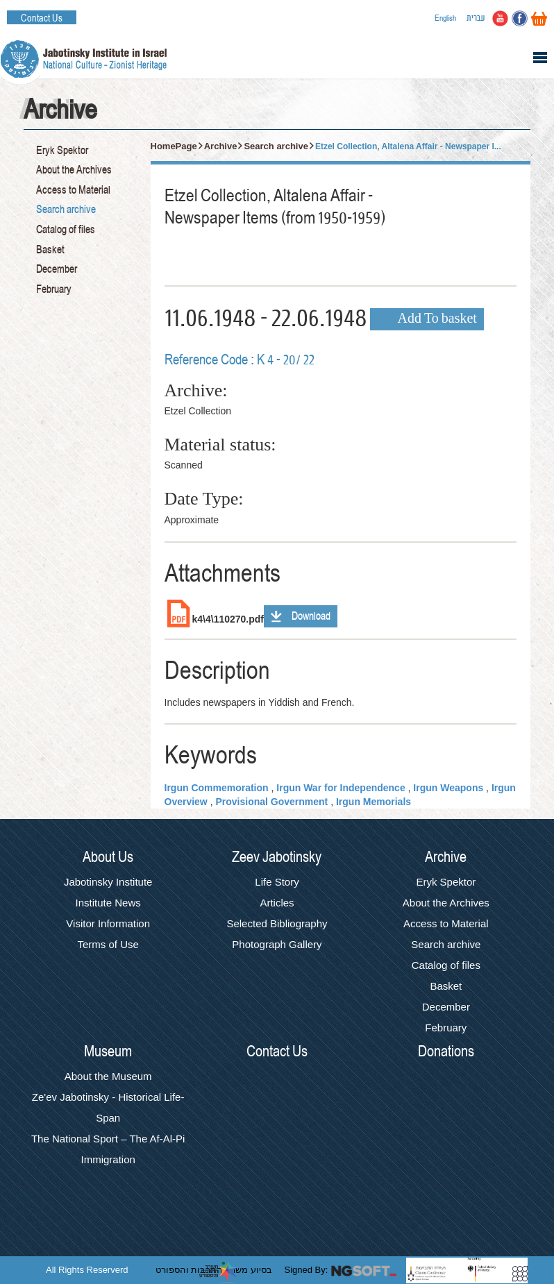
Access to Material (73, 190)
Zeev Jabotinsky (276, 857)
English (445, 18)
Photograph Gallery (276, 944)
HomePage (174, 146)
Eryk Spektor (62, 150)
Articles (277, 903)
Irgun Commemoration (217, 787)
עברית (476, 18)
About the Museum (108, 1076)
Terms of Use (107, 944)
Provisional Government (271, 801)
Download (311, 616)
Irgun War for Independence (340, 787)
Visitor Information (108, 923)
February (54, 289)
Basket (50, 249)
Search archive (66, 209)
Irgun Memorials (373, 801)
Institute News (108, 903)
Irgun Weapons (448, 787)
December (56, 269)
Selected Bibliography (276, 923)
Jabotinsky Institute (108, 882)
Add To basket (437, 319)
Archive (220, 146)
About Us (108, 857)
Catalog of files (65, 229)
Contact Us (41, 18)
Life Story (277, 882)
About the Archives (74, 170)
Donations (446, 1051)
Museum (108, 1051)
